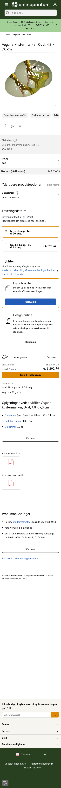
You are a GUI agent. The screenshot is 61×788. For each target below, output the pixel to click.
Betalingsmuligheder (28, 744)
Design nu (30, 341)
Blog (28, 738)
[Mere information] (17, 193)
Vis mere (30, 438)
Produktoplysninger (40, 115)
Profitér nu (30, 28)
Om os (28, 724)
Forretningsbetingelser (42, 763)
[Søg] (8, 13)
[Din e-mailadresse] (26, 714)
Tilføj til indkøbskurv (30, 374)
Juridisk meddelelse (16, 763)
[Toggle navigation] (6, 4)
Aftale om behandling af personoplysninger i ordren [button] (28, 270)
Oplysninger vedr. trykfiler (15, 115)
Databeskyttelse (32, 767)
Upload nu (30, 301)
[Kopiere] (48, 25)
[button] (29, 79)
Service (28, 731)
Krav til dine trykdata (12, 274)
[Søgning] (33, 13)
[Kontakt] (5, 783)
